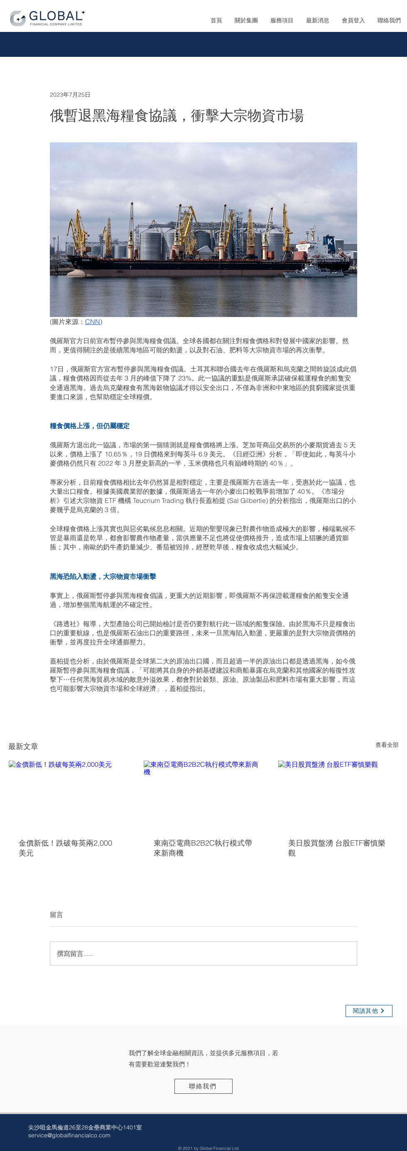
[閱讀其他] (369, 1011)
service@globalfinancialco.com (69, 1135)
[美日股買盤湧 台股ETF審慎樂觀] (338, 794)
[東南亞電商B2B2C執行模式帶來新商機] (204, 794)
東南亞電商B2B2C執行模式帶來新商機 (203, 848)
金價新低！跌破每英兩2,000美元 (65, 848)
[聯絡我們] (203, 1086)
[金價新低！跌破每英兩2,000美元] (69, 794)
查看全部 (387, 745)
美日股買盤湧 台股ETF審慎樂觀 (336, 848)
